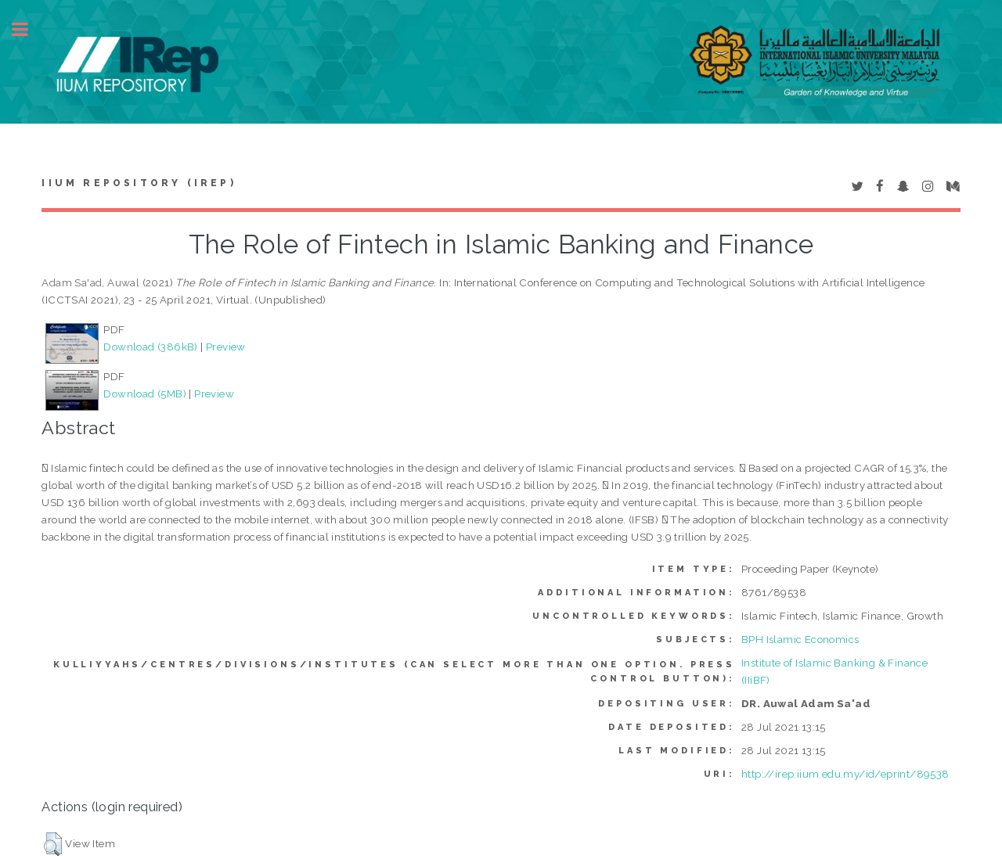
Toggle (28, 29)
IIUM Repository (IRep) (138, 183)
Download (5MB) (144, 393)
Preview (226, 346)
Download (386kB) (150, 346)
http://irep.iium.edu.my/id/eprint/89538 (845, 773)
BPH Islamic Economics (800, 639)
